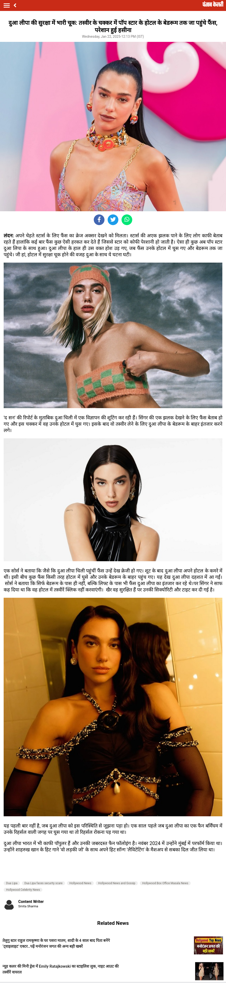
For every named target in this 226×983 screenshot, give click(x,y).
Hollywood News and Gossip (116, 883)
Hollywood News (80, 883)
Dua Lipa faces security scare (43, 883)
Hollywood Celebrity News (23, 889)
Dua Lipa (12, 883)
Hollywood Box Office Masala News (165, 883)
